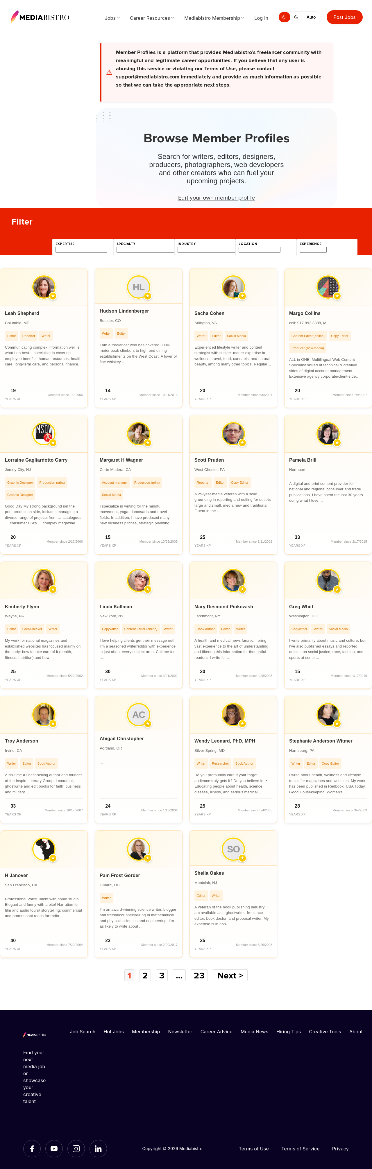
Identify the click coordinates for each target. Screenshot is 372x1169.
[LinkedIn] (98, 1148)
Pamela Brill (302, 460)
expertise (65, 243)
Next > (230, 975)
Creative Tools (325, 1031)
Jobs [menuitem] (110, 18)
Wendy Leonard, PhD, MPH (224, 740)
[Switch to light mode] (284, 17)
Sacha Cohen (209, 313)
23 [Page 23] (199, 975)
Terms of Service (300, 1149)
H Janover (16, 875)
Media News (254, 1031)
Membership (146, 1031)
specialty (126, 243)
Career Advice (217, 1031)
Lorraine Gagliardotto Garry (36, 460)
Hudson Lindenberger (124, 311)
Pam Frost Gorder (120, 875)
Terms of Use (254, 1149)
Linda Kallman (116, 606)
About (356, 1031)
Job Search (83, 1031)
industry (187, 243)
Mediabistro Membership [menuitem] (212, 18)
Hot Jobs (113, 1031)
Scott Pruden (209, 460)
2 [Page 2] (145, 975)
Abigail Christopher (122, 738)
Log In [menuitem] (261, 18)
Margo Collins (305, 313)
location (248, 243)
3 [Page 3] (161, 975)
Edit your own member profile (216, 197)
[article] (44, 338)
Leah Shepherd (22, 313)
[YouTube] (54, 1148)
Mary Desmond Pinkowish (223, 606)
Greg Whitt (301, 606)
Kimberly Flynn (22, 606)
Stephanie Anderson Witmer (321, 740)
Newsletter (180, 1031)
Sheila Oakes (209, 873)
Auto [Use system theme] (311, 17)
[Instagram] (76, 1148)
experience (310, 243)
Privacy (340, 1149)
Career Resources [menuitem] (150, 18)
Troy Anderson (21, 740)
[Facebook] (32, 1148)
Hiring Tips (288, 1031)
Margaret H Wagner (121, 460)
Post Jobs (345, 17)
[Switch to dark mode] (297, 17)
